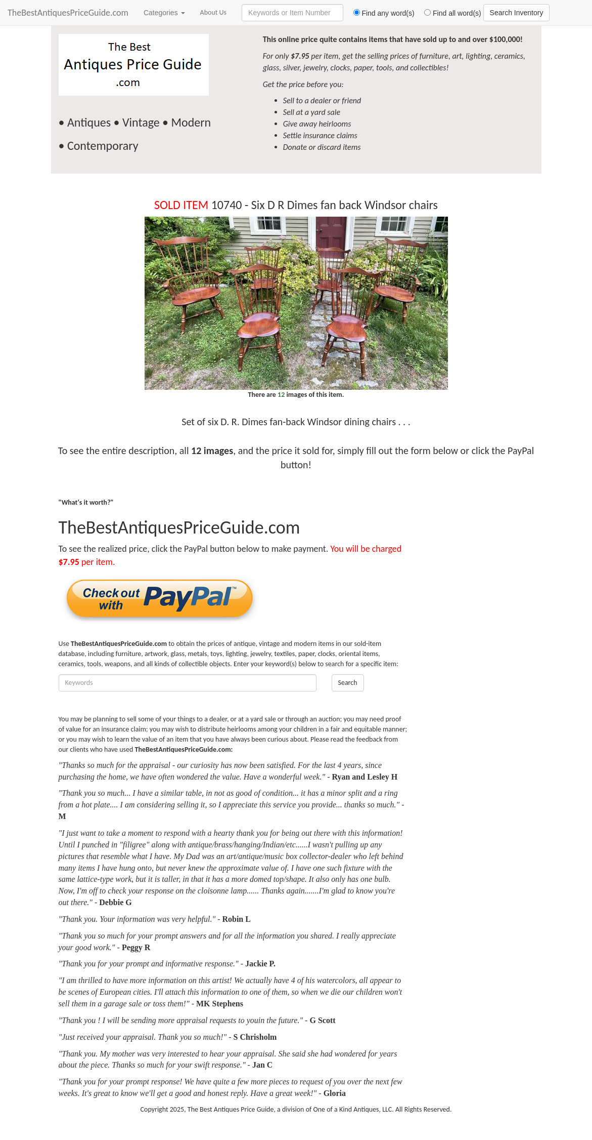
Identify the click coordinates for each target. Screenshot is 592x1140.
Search (347, 682)
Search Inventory (516, 13)
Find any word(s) (380, 13)
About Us (213, 12)
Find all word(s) (449, 13)
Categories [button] (164, 13)
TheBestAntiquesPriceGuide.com (68, 12)
